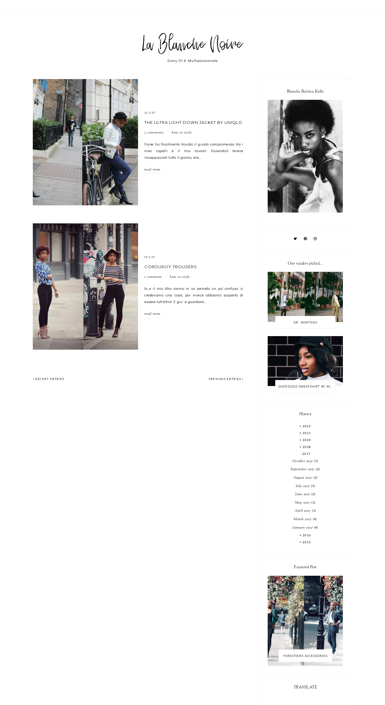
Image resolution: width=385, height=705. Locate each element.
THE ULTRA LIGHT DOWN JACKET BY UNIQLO (193, 122)
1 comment (153, 277)
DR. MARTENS (305, 322)
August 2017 (303, 477)
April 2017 (303, 510)
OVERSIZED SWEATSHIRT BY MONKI (307, 386)
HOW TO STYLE (182, 132)
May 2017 (303, 502)
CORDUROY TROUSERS (170, 266)
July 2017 (303, 486)
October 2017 (303, 461)
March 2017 (303, 519)
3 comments (154, 132)
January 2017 (303, 527)
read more (152, 169)
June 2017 (303, 494)
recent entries (48, 379)
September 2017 (303, 469)
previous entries (226, 379)
